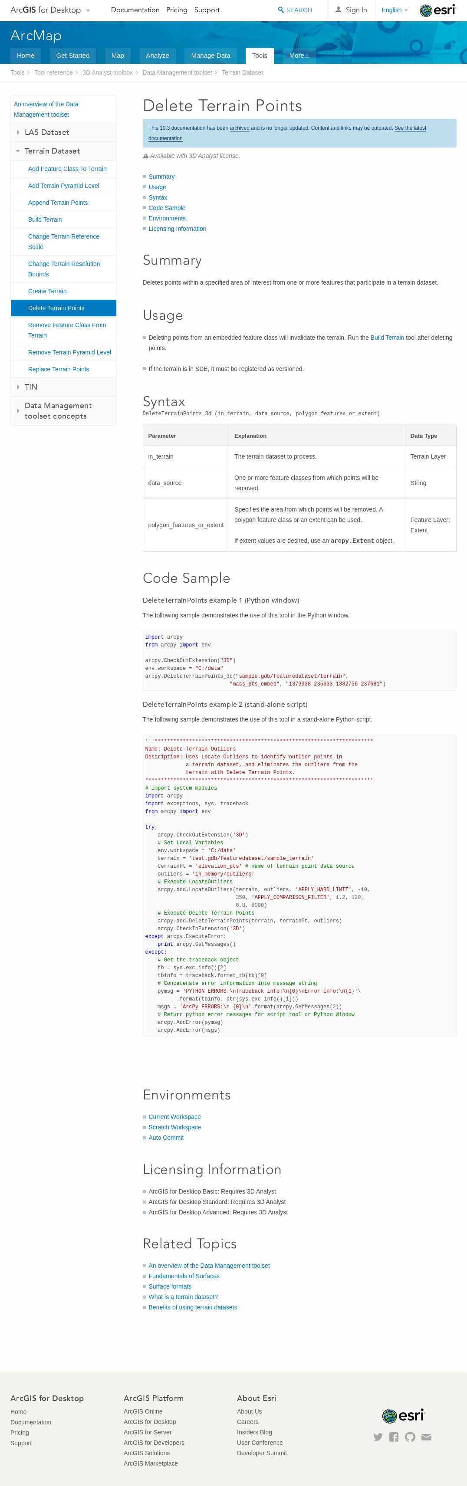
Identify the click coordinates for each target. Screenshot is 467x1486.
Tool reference (53, 72)
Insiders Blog (254, 1432)
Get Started (73, 55)
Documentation (135, 10)
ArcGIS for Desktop (150, 1421)
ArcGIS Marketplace (151, 1463)
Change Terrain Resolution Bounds (64, 269)
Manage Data (210, 55)
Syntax (158, 197)
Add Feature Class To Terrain (67, 168)
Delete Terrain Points (56, 308)
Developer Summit (262, 1453)
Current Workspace (175, 1116)
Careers (248, 1421)
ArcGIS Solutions (147, 1453)
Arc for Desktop (45, 10)
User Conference (260, 1442)
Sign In (356, 10)
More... (299, 55)
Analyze (157, 55)
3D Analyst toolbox (107, 72)
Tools (259, 55)
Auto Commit (166, 1137)
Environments (167, 218)
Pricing (176, 10)
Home (25, 55)
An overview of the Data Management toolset (46, 109)
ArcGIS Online (143, 1411)
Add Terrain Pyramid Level (63, 185)
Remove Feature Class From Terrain (67, 330)
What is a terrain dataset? (183, 1296)
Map (118, 55)
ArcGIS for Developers (154, 1442)
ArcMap (36, 35)
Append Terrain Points (58, 202)
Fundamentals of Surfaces (184, 1276)
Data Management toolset (177, 72)
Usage (157, 187)
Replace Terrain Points (58, 369)
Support (207, 10)
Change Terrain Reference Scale (63, 241)
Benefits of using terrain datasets (193, 1307)
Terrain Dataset (242, 72)
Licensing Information (178, 228)
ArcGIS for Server (147, 1432)
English (392, 10)
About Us (249, 1411)
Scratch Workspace (175, 1127)
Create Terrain (47, 291)
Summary (162, 176)
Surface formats (170, 1286)
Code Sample (167, 207)
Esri (438, 10)
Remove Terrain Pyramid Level (69, 352)
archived (239, 128)
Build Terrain (45, 219)
